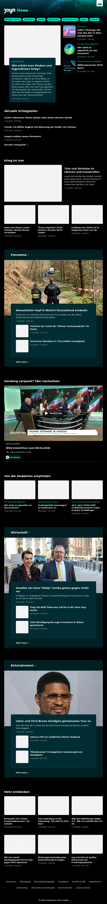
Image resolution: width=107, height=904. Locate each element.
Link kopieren (13, 457)
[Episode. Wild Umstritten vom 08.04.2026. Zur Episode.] (53, 419)
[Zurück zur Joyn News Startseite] (16, 11)
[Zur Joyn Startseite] (100, 3)
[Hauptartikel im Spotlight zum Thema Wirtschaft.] (20, 532)
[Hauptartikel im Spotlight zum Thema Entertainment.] (23, 665)
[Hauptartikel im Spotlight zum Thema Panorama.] (20, 255)
